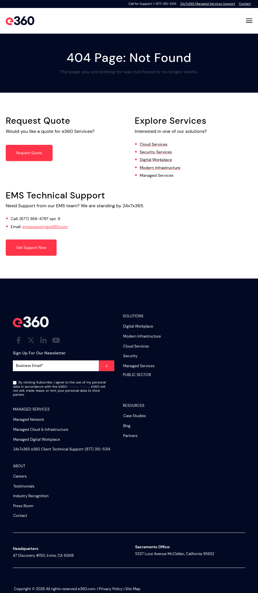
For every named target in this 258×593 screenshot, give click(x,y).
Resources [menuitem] (133, 406)
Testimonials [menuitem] (23, 486)
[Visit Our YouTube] (56, 340)
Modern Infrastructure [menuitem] (142, 336)
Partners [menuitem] (130, 435)
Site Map (133, 588)
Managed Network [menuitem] (28, 419)
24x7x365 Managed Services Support (207, 4)
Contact (245, 4)
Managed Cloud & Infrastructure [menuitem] (40, 429)
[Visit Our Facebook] (18, 340)
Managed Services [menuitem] (139, 365)
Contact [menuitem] (20, 515)
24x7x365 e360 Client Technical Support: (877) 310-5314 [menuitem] (61, 449)
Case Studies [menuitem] (134, 415)
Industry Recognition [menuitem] (31, 496)
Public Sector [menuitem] (137, 375)
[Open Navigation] (249, 21)
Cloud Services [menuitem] (136, 346)
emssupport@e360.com (45, 226)
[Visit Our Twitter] (31, 340)
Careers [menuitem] (20, 476)
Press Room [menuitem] (23, 505)
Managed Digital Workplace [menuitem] (36, 439)
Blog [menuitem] (126, 425)
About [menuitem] (19, 466)
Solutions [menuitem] (133, 316)
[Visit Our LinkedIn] (43, 340)
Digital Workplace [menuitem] (138, 326)
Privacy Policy (78, 386)
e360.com (86, 588)
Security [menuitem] (130, 356)
